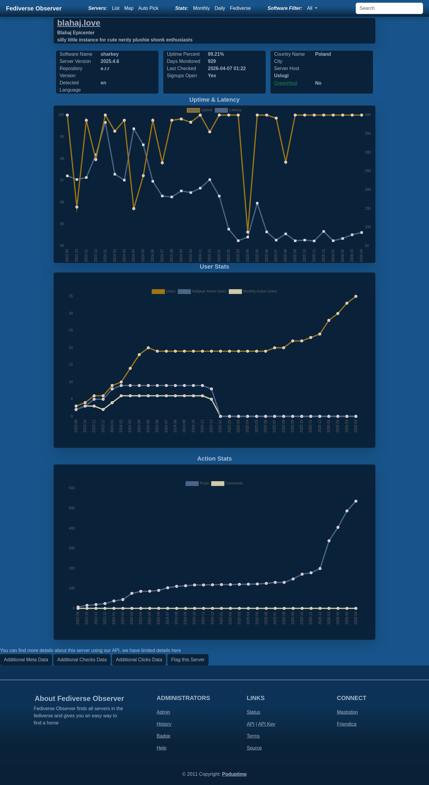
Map (128, 8)
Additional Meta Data (26, 659)
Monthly (201, 8)
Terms (253, 735)
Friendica (347, 724)
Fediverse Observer (34, 8)
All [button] (310, 8)
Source (254, 747)
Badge (163, 735)
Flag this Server (188, 659)
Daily (219, 8)
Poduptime (234, 774)
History (164, 724)
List (115, 8)
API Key (266, 724)
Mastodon (347, 712)
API (250, 724)
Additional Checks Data (82, 659)
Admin (163, 712)
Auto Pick (148, 8)
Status (253, 712)
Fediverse (240, 8)
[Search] (389, 8)
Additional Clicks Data (139, 659)
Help (162, 747)
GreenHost (285, 83)
